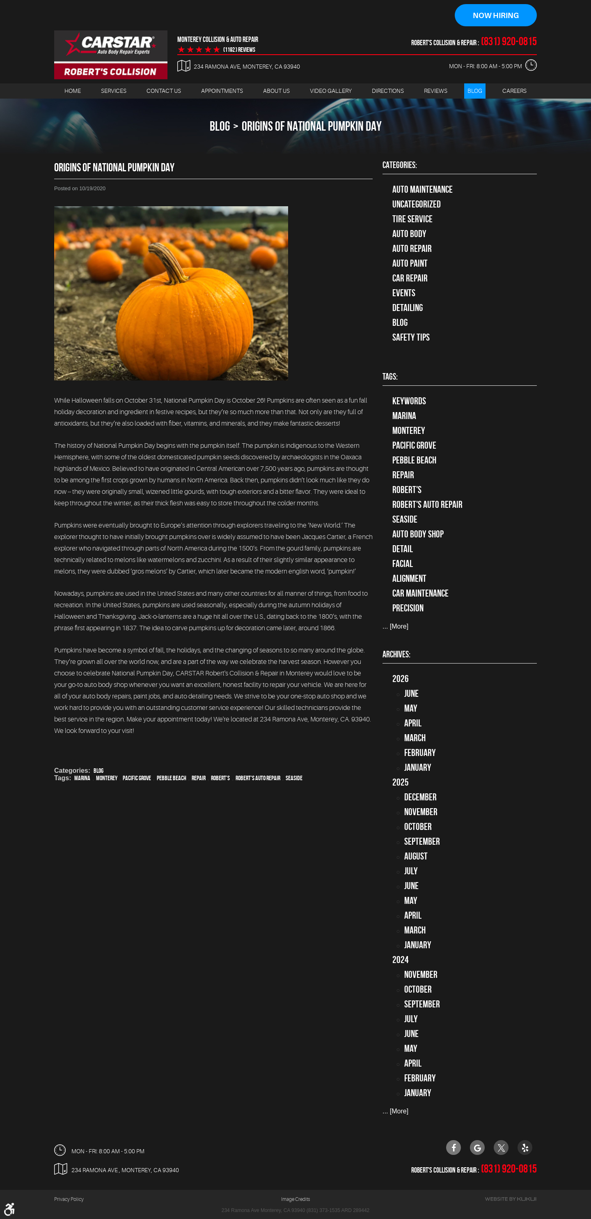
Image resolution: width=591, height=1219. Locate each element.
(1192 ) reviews (239, 49)
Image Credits (295, 1200)
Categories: (400, 165)
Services (113, 91)
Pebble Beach (171, 777)
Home (72, 91)
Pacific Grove (137, 777)
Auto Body (409, 233)
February (420, 752)
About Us (276, 91)
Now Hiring (496, 16)
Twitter (501, 1147)
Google (477, 1147)
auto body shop (418, 534)
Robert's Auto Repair (258, 777)
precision (408, 608)
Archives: (396, 654)
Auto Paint (410, 263)
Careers (514, 91)
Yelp (525, 1147)
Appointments (222, 91)
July (411, 871)
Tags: (390, 377)
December (420, 797)
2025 (400, 782)
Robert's (220, 777)
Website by (510, 1199)
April (412, 723)
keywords (409, 401)
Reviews (435, 91)
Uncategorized (416, 204)
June (411, 693)
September (422, 841)
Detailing (407, 307)
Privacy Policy (69, 1200)
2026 (400, 678)
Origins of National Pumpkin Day (312, 126)
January (417, 767)
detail (402, 549)
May (410, 708)
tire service (412, 219)
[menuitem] (72, 91)
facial (402, 564)
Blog (474, 91)
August (416, 856)
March (415, 738)
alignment (409, 579)
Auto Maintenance (422, 189)
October (418, 826)
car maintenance (420, 593)
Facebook (453, 1147)
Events (403, 293)
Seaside (294, 777)
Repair (199, 777)
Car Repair (410, 278)
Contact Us (164, 91)
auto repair (412, 248)
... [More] (395, 626)
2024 (400, 959)
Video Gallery (331, 91)
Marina (82, 777)
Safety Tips (411, 337)
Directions (388, 91)
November (421, 812)
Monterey (106, 777)
